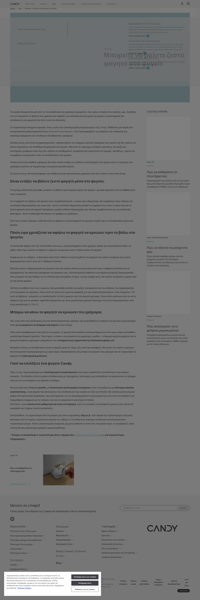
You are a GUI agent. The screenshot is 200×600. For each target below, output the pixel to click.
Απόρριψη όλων (84, 583)
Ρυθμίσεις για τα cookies (85, 589)
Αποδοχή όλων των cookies (85, 577)
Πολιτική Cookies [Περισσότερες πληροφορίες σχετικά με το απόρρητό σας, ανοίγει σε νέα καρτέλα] (24, 588)
